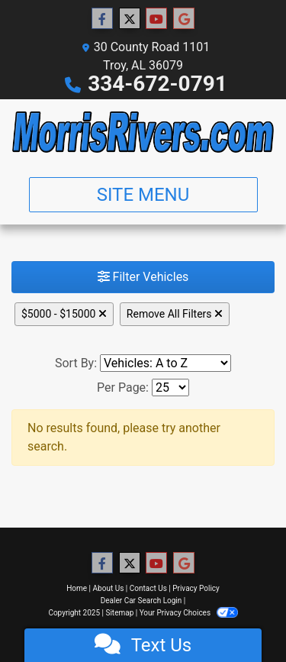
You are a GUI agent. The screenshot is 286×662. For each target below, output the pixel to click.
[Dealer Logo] (143, 132)
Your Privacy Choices (189, 613)
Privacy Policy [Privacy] (196, 588)
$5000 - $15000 (64, 314)
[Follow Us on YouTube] (156, 19)
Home (76, 588)
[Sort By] (165, 363)
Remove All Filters (175, 314)
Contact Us (148, 588)
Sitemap (119, 613)
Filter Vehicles (143, 277)
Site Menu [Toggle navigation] (143, 194)
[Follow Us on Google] (183, 19)
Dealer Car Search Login (141, 600)
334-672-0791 (157, 83)
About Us (108, 588)
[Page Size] (170, 387)
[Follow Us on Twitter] (129, 19)
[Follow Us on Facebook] (102, 19)
